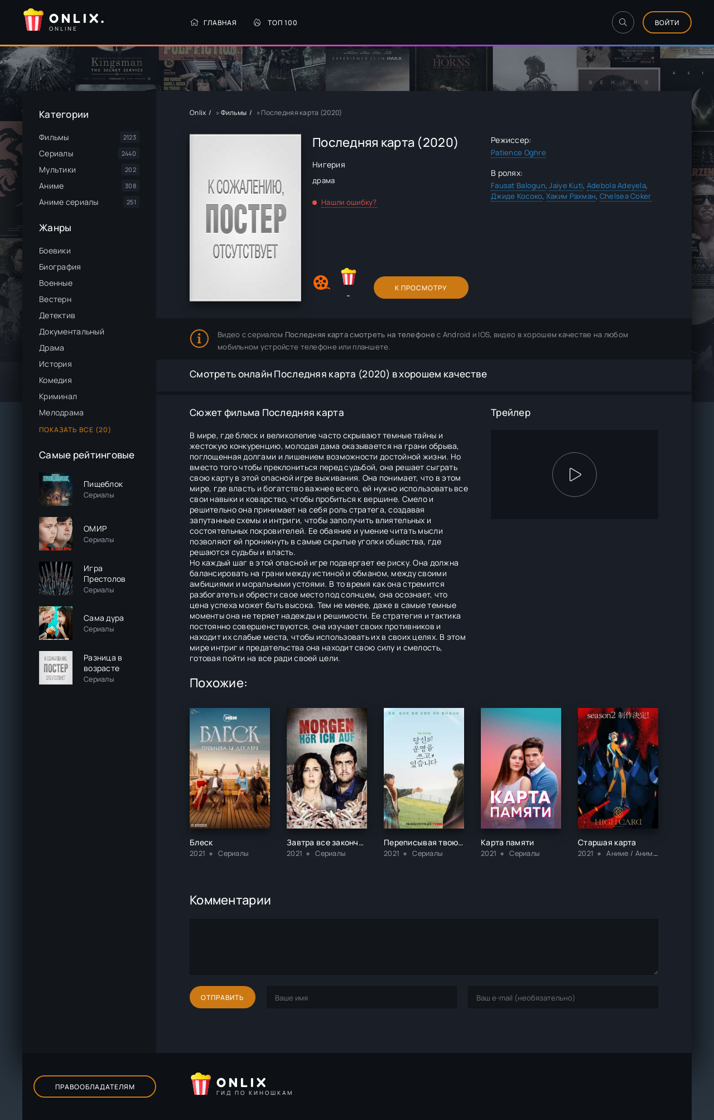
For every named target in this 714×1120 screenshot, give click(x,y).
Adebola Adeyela (616, 185)
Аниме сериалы (69, 202)
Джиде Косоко (516, 196)
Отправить (222, 997)
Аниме (51, 185)
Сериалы (56, 153)
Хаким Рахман (571, 196)
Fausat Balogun (518, 185)
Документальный (71, 331)
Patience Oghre (518, 152)
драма (323, 180)
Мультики (57, 169)
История (55, 363)
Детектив (57, 315)
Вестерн (55, 299)
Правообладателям (95, 1087)
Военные (56, 282)
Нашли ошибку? (349, 202)
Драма (51, 347)
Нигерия (328, 164)
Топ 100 (276, 22)
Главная (213, 22)
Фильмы (54, 137)
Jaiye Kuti (566, 185)
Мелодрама (61, 412)
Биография (60, 266)
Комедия (55, 380)
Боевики (55, 250)
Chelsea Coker (626, 196)
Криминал (58, 396)
